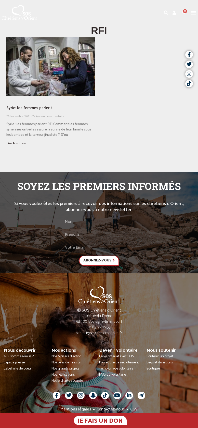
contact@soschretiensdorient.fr (99, 333)
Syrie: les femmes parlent (29, 108)
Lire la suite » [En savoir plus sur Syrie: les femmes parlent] (16, 143)
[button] (194, 12)
